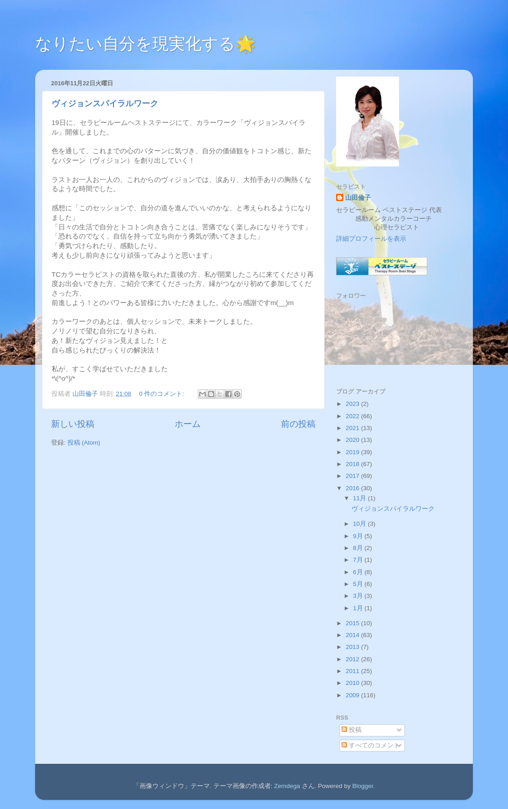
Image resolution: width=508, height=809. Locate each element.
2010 (353, 682)
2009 (353, 695)
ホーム (188, 424)
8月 (358, 548)
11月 (360, 498)
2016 (353, 488)
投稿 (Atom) (83, 442)
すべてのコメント (371, 745)
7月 (358, 559)
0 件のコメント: (162, 393)
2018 (353, 464)
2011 (353, 671)
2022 (353, 416)
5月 (358, 584)
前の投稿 (298, 424)
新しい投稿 (72, 424)
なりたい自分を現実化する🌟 (145, 43)
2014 (353, 635)
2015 (353, 623)
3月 (358, 595)
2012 (353, 659)
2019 (353, 452)
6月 (358, 572)
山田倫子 (358, 197)
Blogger (362, 786)
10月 (360, 523)
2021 (353, 428)
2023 (353, 403)
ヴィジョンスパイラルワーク (105, 103)
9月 (358, 536)
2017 (353, 475)
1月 (358, 608)
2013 (353, 646)
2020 (353, 439)
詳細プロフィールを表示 (371, 238)
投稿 (352, 729)
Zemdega (287, 786)
